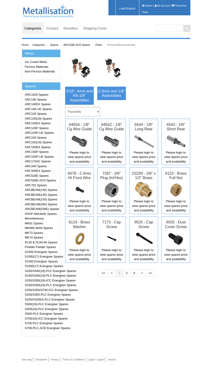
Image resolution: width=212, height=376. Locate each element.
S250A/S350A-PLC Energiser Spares (42, 299)
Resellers (71, 28)
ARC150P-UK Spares (39, 156)
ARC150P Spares (37, 152)
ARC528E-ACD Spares (77, 44)
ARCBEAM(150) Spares (41, 199)
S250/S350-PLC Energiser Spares (42, 294)
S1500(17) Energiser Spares (42, 266)
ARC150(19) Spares (38, 142)
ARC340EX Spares (38, 171)
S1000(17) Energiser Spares (42, 256)
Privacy (55, 359)
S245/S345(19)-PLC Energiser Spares (42, 275)
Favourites (179, 5)
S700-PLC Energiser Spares (42, 323)
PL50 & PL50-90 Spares (41, 242)
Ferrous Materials (36, 67)
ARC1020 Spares (36, 94)
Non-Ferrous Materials (40, 71)
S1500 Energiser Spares (41, 261)
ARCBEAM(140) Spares (41, 190)
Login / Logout (96, 359)
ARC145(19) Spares (38, 118)
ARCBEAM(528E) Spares (42, 209)
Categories (32, 28)
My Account (162, 5)
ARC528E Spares (37, 175)
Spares (54, 44)
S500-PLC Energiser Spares (42, 313)
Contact (52, 28)
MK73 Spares (34, 233)
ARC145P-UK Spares (39, 132)
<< (103, 273)
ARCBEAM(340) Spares (41, 204)
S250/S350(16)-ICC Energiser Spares (42, 280)
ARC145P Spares (37, 128)
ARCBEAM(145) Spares (41, 194)
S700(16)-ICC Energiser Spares (42, 318)
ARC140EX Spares (38, 104)
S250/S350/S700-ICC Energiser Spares (42, 290)
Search (112, 359)
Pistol (98, 44)
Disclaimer (41, 359)
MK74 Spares (34, 237)
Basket (147, 5)
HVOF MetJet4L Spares (41, 214)
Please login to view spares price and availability (79, 157)
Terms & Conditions (74, 359)
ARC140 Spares (36, 99)
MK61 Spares (34, 223)
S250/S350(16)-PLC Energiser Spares (42, 285)
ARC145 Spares (36, 113)
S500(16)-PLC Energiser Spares (42, 304)
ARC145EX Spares (38, 123)
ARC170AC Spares (38, 161)
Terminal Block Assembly (121, 44)
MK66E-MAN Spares (39, 228)
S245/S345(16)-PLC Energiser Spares (42, 271)
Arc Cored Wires (36, 62)
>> (150, 273)
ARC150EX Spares (38, 147)
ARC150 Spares (36, 137)
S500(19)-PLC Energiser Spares (42, 309)
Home (25, 44)
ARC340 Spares (36, 166)
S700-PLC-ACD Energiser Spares (42, 328)
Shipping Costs (95, 28)
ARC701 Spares (36, 185)
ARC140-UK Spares (38, 109)
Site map (27, 359)
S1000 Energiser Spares (41, 252)
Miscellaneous (34, 218)
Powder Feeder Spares (40, 247)
